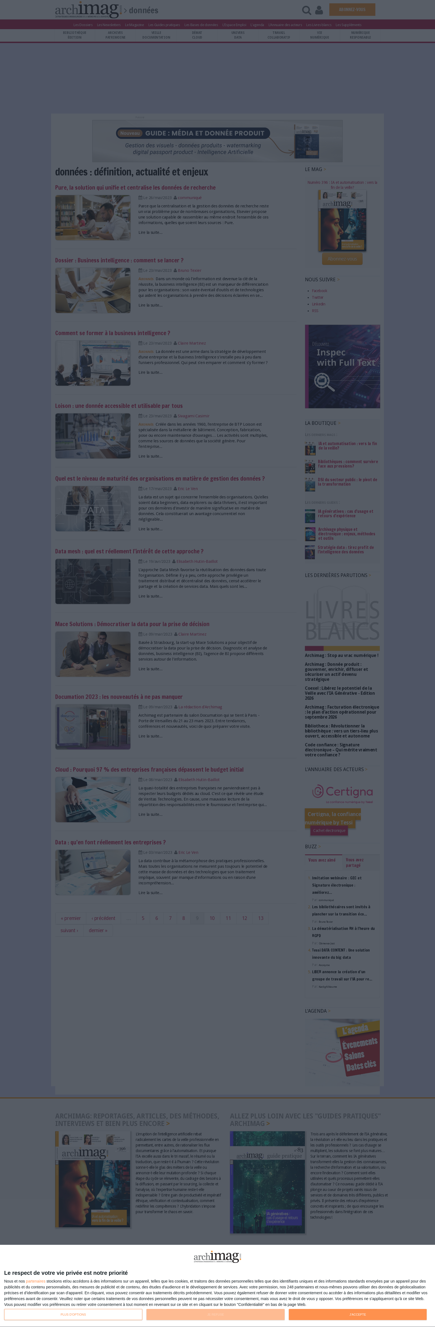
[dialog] (217, 1286)
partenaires (35, 1281)
